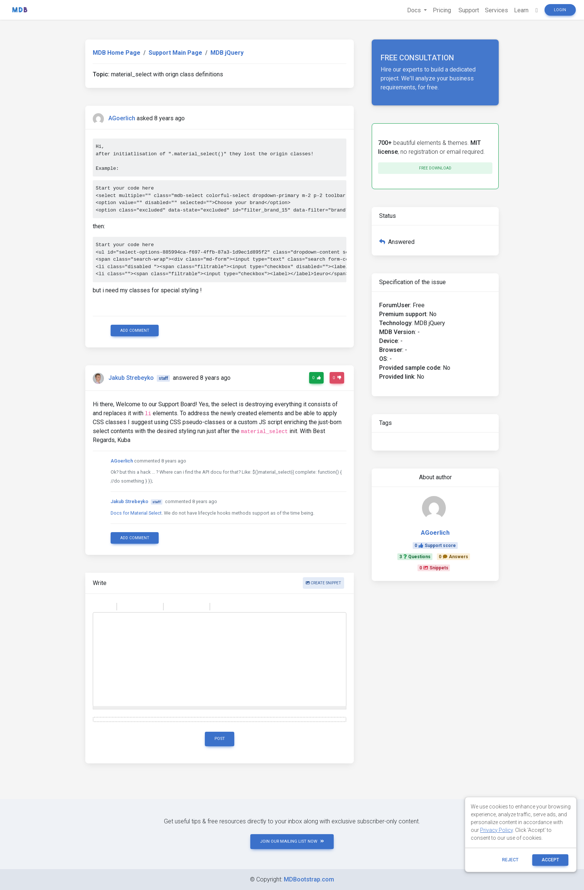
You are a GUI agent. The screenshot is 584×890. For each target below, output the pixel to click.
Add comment (134, 330)
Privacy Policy (496, 830)
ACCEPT (550, 859)
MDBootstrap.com (309, 879)
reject (510, 859)
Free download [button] (435, 168)
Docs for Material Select (136, 513)
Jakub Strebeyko (131, 377)
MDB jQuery (227, 52)
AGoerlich (121, 118)
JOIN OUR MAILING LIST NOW (292, 841)
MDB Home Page (116, 52)
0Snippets (433, 567)
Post (220, 738)
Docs (414, 10)
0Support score (435, 545)
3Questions (415, 556)
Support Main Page (175, 52)
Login (560, 9)
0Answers (453, 556)
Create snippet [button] (323, 583)
